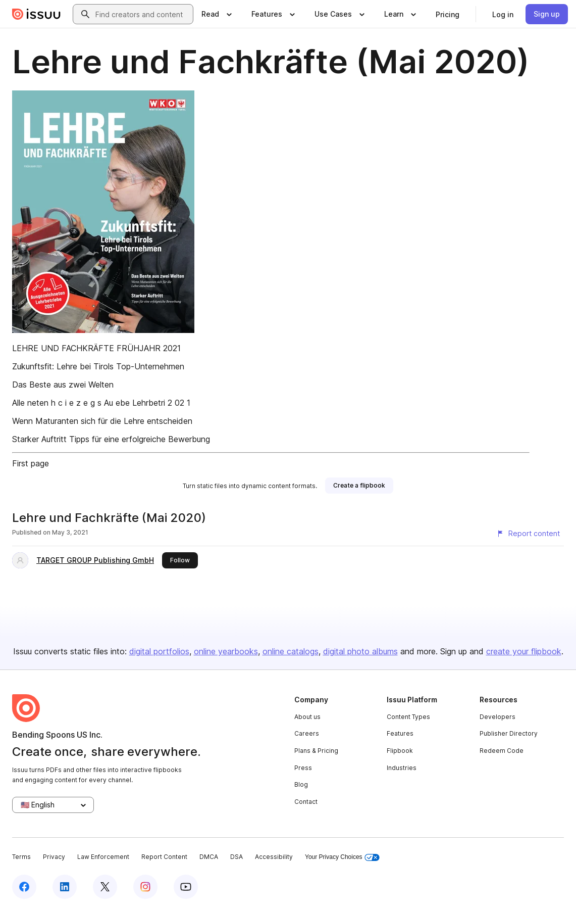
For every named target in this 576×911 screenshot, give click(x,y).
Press (303, 768)
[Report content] (528, 534)
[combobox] (142, 14)
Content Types (408, 717)
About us (307, 717)
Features (400, 733)
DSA (236, 856)
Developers (497, 717)
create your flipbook (523, 651)
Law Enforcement (103, 856)
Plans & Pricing (316, 750)
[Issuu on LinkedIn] (65, 887)
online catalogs (291, 651)
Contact (306, 801)
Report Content (164, 856)
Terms (21, 856)
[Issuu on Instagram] (145, 887)
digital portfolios (159, 651)
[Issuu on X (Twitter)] (105, 887)
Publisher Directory (509, 733)
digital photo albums (360, 651)
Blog (301, 784)
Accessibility (274, 856)
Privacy (54, 856)
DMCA (208, 856)
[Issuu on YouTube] (186, 887)
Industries (401, 768)
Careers (306, 733)
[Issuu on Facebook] (24, 887)
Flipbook (400, 750)
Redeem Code (501, 750)
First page (30, 463)
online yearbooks (226, 651)
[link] (447, 14)
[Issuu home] (36, 14)
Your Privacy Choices (342, 857)
